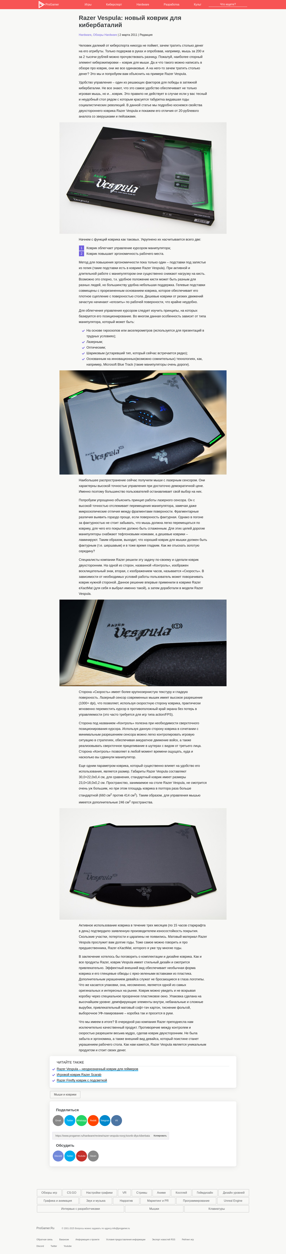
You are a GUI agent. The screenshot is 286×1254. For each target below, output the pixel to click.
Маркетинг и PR (158, 1200)
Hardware (142, 4)
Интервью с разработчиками (80, 1208)
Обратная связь (44, 1239)
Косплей (181, 1192)
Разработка (171, 4)
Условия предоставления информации (125, 1239)
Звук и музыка (95, 1200)
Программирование (196, 1200)
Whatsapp (81, 1120)
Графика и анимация (58, 1200)
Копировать (160, 1134)
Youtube (82, 1156)
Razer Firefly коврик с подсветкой (82, 1080)
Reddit (93, 1120)
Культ (197, 4)
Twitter (70, 1120)
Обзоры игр (49, 1192)
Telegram (104, 1120)
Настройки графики (99, 1192)
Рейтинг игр (188, 1239)
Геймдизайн (205, 1192)
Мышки (154, 1208)
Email (58, 1120)
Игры (88, 4)
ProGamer (48, 4)
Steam (93, 1156)
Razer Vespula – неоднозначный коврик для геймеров (97, 1069)
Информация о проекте (87, 1239)
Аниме (161, 1192)
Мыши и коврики (65, 1094)
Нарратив (126, 1200)
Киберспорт (114, 4)
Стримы (141, 1192)
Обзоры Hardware (105, 34)
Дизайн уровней (234, 1192)
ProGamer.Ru (45, 1228)
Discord (58, 1156)
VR (124, 1192)
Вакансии (64, 1239)
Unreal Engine (233, 1200)
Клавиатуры (216, 1208)
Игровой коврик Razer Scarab (79, 1075)
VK (116, 1120)
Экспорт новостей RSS (163, 1239)
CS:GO (71, 1192)
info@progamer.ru (121, 1228)
